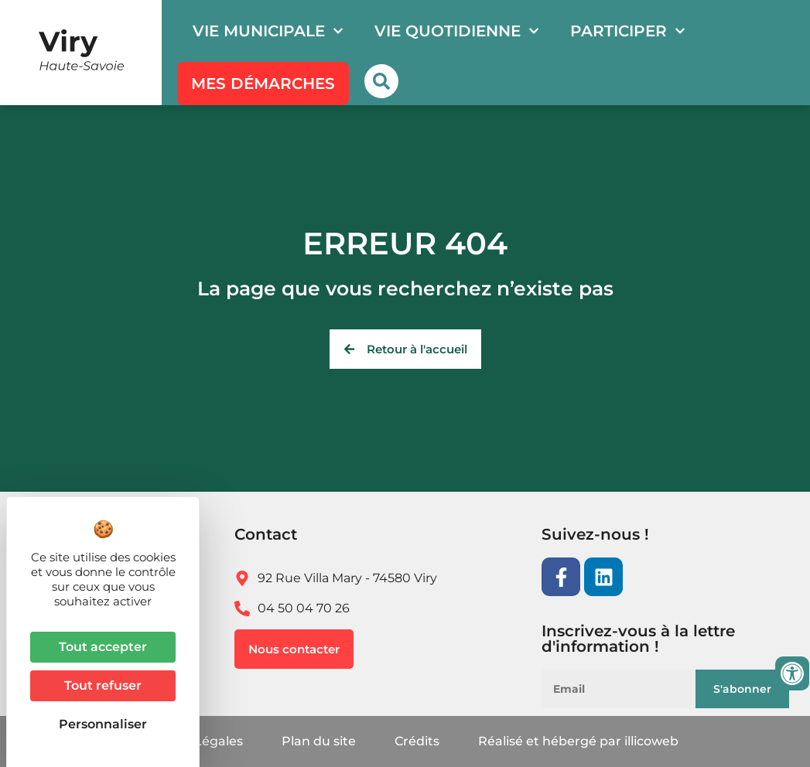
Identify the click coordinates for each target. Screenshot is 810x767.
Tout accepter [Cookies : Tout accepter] (103, 646)
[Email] (631, 689)
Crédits (417, 741)
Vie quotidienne (456, 31)
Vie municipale (268, 31)
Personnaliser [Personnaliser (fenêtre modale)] (103, 724)
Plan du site (319, 741)
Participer (627, 31)
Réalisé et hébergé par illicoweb (578, 741)
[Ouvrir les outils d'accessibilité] (792, 673)
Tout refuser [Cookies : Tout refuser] (103, 685)
